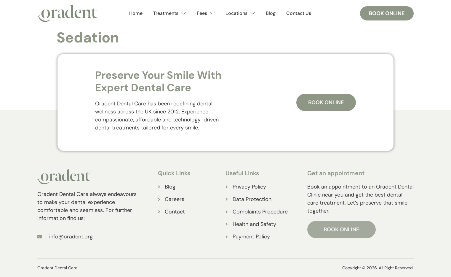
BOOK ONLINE (341, 229)
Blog (271, 13)
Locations (240, 13)
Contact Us (298, 13)
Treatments (169, 13)
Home (136, 13)
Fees (206, 13)
